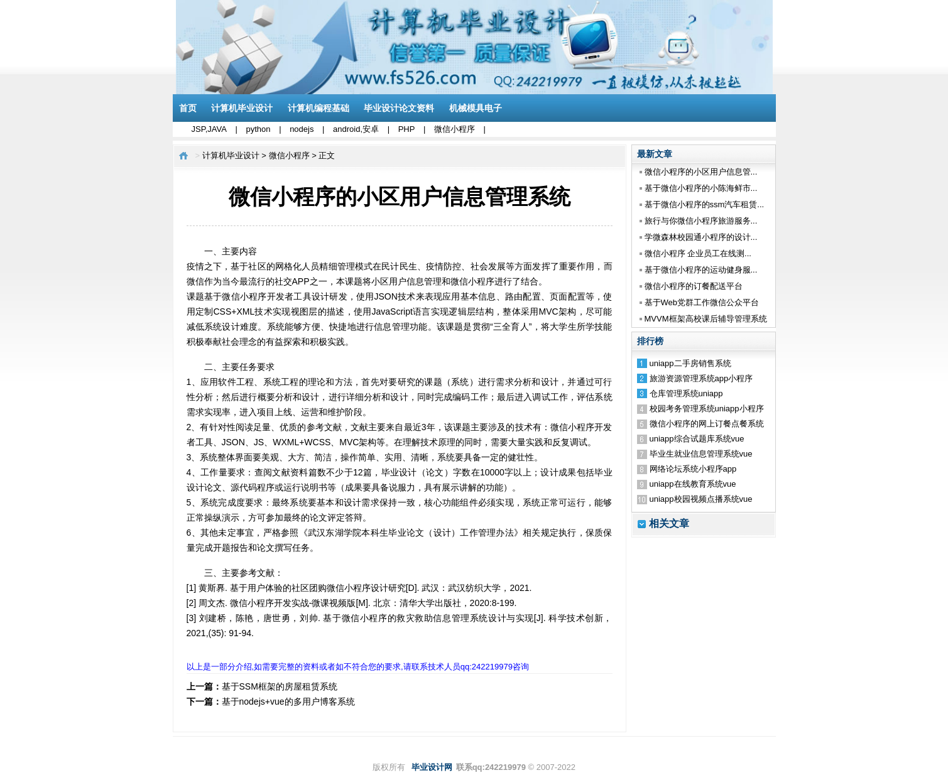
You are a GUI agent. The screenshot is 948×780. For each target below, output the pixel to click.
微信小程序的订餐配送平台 (694, 286)
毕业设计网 (431, 767)
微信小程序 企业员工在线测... (698, 253)
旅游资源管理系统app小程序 (701, 378)
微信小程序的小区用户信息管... (701, 171)
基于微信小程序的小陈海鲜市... (701, 188)
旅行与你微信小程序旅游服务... (701, 220)
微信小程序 (454, 129)
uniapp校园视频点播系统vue (701, 499)
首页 (188, 108)
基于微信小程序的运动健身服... (701, 269)
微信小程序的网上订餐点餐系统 (707, 423)
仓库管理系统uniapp (686, 393)
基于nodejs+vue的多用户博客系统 (288, 701)
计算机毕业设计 (242, 108)
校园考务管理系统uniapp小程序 (707, 408)
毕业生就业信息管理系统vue (701, 453)
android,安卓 (356, 129)
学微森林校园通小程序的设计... (701, 237)
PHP (406, 129)
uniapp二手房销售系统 (690, 363)
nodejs (301, 129)
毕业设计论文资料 (399, 108)
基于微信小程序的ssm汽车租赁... (705, 204)
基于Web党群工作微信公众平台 (702, 302)
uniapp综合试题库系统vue (697, 438)
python (258, 129)
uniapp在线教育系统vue (693, 484)
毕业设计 (399, 472)
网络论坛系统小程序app (693, 469)
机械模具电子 (475, 108)
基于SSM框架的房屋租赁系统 (279, 686)
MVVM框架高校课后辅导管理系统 (706, 318)
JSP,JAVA (209, 129)
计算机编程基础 (318, 108)
